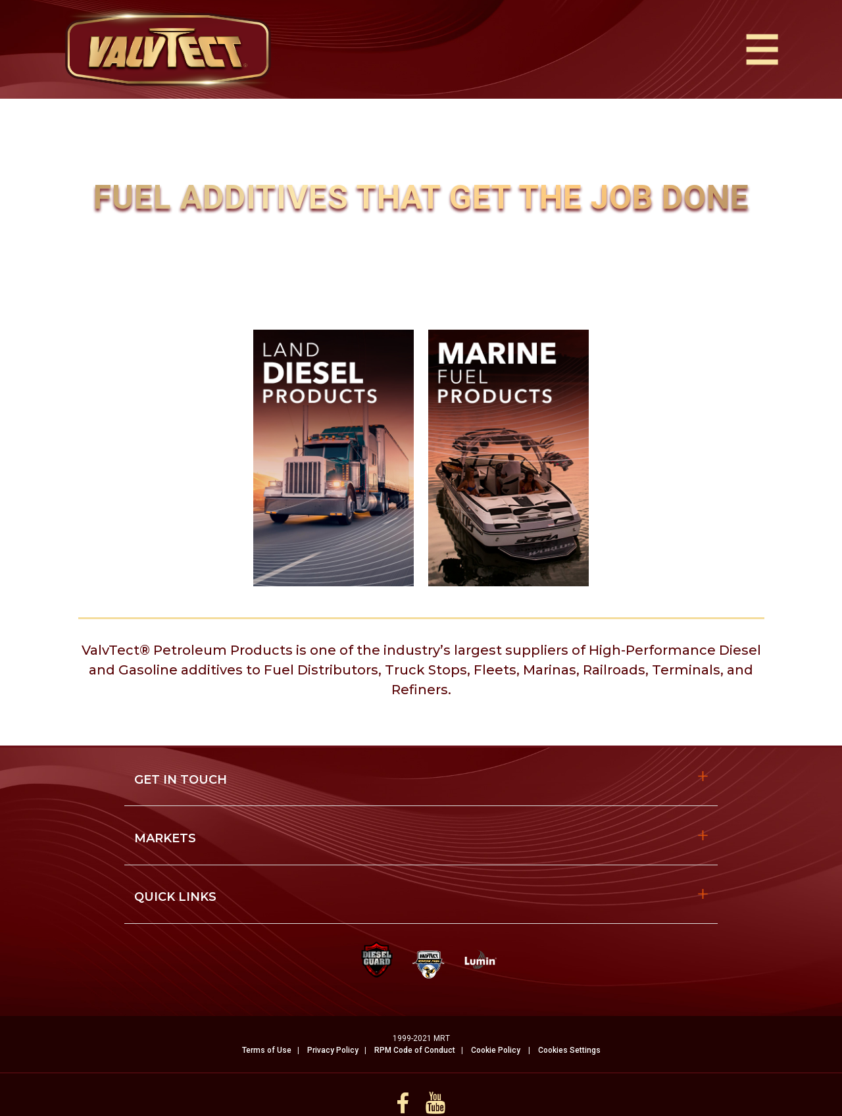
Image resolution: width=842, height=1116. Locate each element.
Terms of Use (266, 1050)
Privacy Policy (333, 1050)
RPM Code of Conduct (414, 1050)
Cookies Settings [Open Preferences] (569, 1050)
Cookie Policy (495, 1050)
